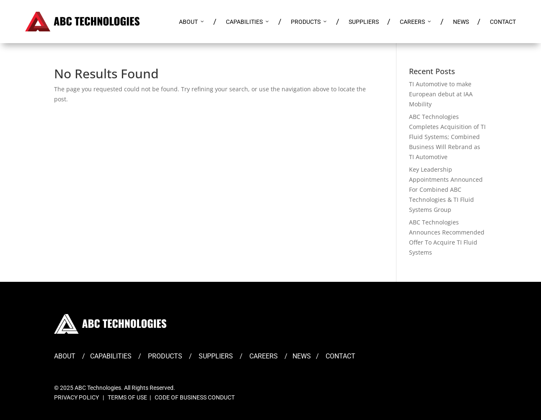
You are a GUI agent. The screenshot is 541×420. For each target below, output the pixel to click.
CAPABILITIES (248, 21)
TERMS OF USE (127, 397)
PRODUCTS (309, 21)
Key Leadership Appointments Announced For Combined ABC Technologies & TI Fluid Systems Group (446, 189)
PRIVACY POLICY (76, 397)
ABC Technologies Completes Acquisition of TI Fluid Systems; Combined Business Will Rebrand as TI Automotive (447, 136)
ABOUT (192, 21)
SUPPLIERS (364, 21)
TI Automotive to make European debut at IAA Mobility (441, 94)
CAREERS (416, 21)
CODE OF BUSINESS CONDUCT (195, 397)
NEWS (461, 21)
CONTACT (503, 21)
